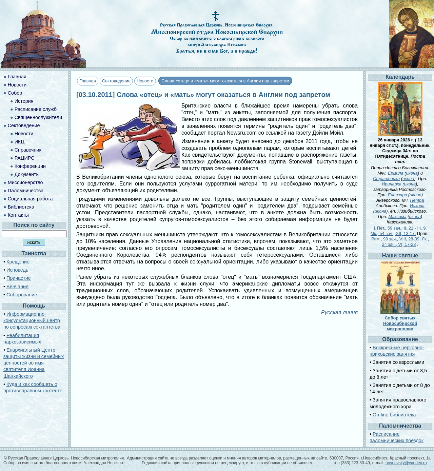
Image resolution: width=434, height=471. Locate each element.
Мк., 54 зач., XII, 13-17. (393, 233)
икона (411, 173)
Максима (397, 216)
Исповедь (17, 270)
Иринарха (391, 184)
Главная (87, 80)
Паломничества (26, 190)
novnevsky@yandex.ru (406, 462)
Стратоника (386, 178)
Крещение (17, 261)
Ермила (395, 173)
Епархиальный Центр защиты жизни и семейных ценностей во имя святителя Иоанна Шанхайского (33, 363)
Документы (27, 174)
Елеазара (397, 194)
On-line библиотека (394, 414)
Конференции (30, 166)
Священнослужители (38, 117)
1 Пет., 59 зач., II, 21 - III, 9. (400, 228)
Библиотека (21, 207)
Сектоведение (116, 80)
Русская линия (339, 312)
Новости (145, 80)
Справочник (28, 150)
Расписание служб (36, 109)
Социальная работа (30, 198)
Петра (417, 200)
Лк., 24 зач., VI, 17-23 (405, 241)
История (24, 101)
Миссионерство (25, 182)
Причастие (18, 278)
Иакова (417, 205)
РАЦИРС (25, 158)
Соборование (21, 294)
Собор (15, 93)
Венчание (17, 286)
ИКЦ (19, 141)
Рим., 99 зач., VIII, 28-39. (396, 238)
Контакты (18, 215)
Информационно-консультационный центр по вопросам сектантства (31, 320)
